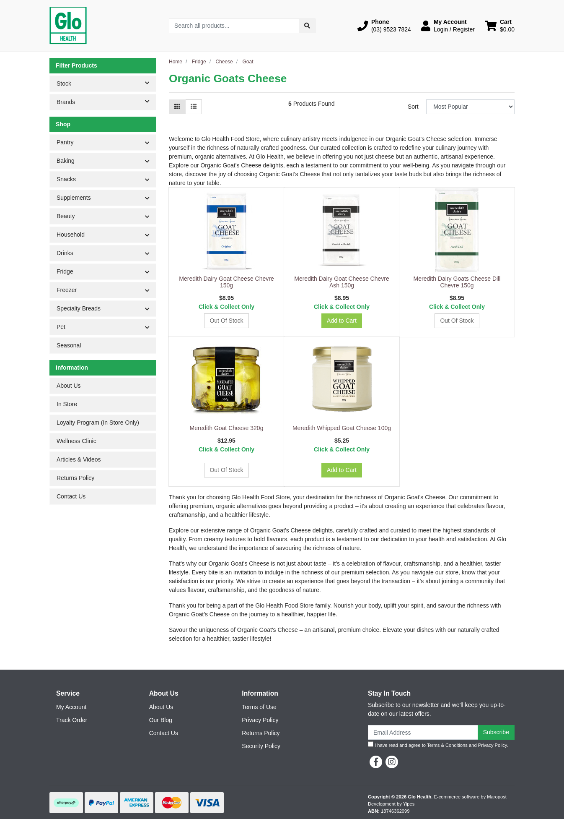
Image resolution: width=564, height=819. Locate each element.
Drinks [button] (65, 253)
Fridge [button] (65, 271)
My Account (71, 707)
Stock (106, 83)
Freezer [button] (67, 290)
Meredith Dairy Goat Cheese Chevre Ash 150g (341, 282)
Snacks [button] (66, 179)
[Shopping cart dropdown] (500, 25)
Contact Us (71, 496)
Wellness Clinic (76, 441)
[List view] (193, 106)
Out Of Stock (226, 320)
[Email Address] (423, 732)
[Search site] (307, 25)
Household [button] (71, 234)
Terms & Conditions (447, 745)
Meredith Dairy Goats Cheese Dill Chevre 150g (457, 282)
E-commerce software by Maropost (470, 796)
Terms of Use (259, 707)
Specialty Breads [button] (79, 308)
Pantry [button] (65, 142)
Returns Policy (75, 478)
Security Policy (261, 746)
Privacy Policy (260, 720)
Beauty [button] (66, 216)
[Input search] (234, 25)
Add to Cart (342, 320)
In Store (67, 404)
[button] (384, 25)
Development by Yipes (391, 803)
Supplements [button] (74, 197)
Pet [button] (61, 326)
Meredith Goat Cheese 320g (227, 428)
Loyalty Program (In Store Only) (98, 422)
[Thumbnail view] (177, 106)
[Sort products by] (470, 106)
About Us (69, 385)
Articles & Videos (79, 459)
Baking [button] (66, 160)
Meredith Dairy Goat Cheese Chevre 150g (226, 282)
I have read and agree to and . (438, 744)
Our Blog (160, 720)
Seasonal (69, 345)
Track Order (71, 720)
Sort (413, 106)
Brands (106, 101)
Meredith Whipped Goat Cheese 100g (341, 428)
